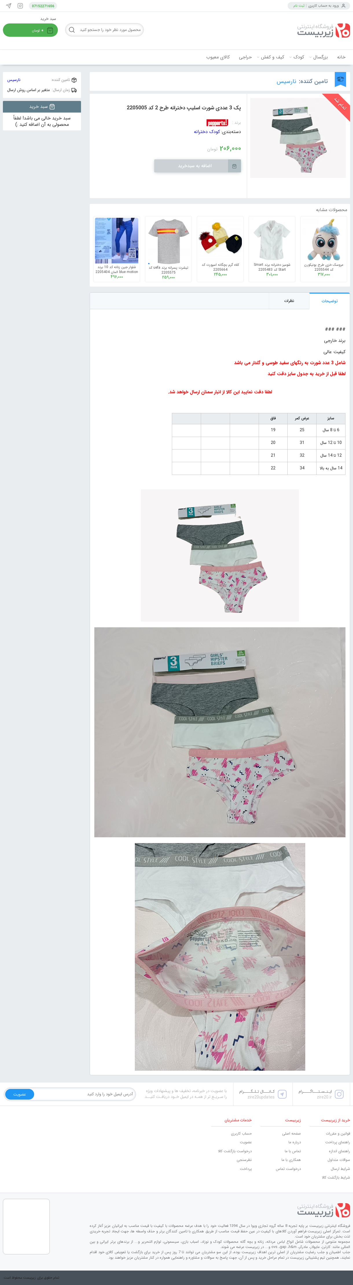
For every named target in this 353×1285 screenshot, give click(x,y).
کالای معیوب (218, 57)
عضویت (246, 1142)
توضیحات (330, 301)
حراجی (245, 57)
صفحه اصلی (291, 1134)
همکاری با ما (291, 1160)
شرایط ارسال (340, 1169)
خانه (341, 57)
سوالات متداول (339, 1160)
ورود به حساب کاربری (323, 5)
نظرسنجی (244, 1160)
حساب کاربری (241, 1134)
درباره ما (294, 1142)
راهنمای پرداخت (337, 1142)
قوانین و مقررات (338, 1134)
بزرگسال (320, 57)
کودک (298, 57)
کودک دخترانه (207, 131)
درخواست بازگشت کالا (235, 1151)
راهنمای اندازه (339, 1151)
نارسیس (286, 81)
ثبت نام (299, 5)
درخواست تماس (288, 1169)
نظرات (289, 301)
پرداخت (246, 1169)
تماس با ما (293, 1151)
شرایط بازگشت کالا (336, 1178)
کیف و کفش (272, 57)
